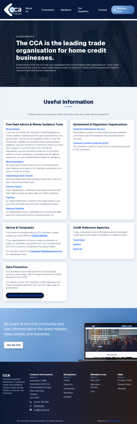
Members (66, 9)
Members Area (120, 10)
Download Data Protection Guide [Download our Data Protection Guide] (25, 295)
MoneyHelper (13, 129)
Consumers (47, 9)
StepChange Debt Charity (19, 175)
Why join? (95, 380)
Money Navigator (15, 161)
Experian (77, 249)
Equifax (77, 244)
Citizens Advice (14, 186)
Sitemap (122, 388)
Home (66, 380)
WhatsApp (39, 405)
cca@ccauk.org (41, 409)
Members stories (95, 386)
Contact (102, 9)
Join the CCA (13, 345)
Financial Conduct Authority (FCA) (90, 143)
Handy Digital (114, 421)
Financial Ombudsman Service (89, 129)
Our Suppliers (83, 10)
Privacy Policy (125, 380)
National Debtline (15, 208)
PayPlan (10, 197)
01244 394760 (39, 235)
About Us (28, 10)
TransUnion (79, 240)
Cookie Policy (124, 384)
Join (93, 391)
